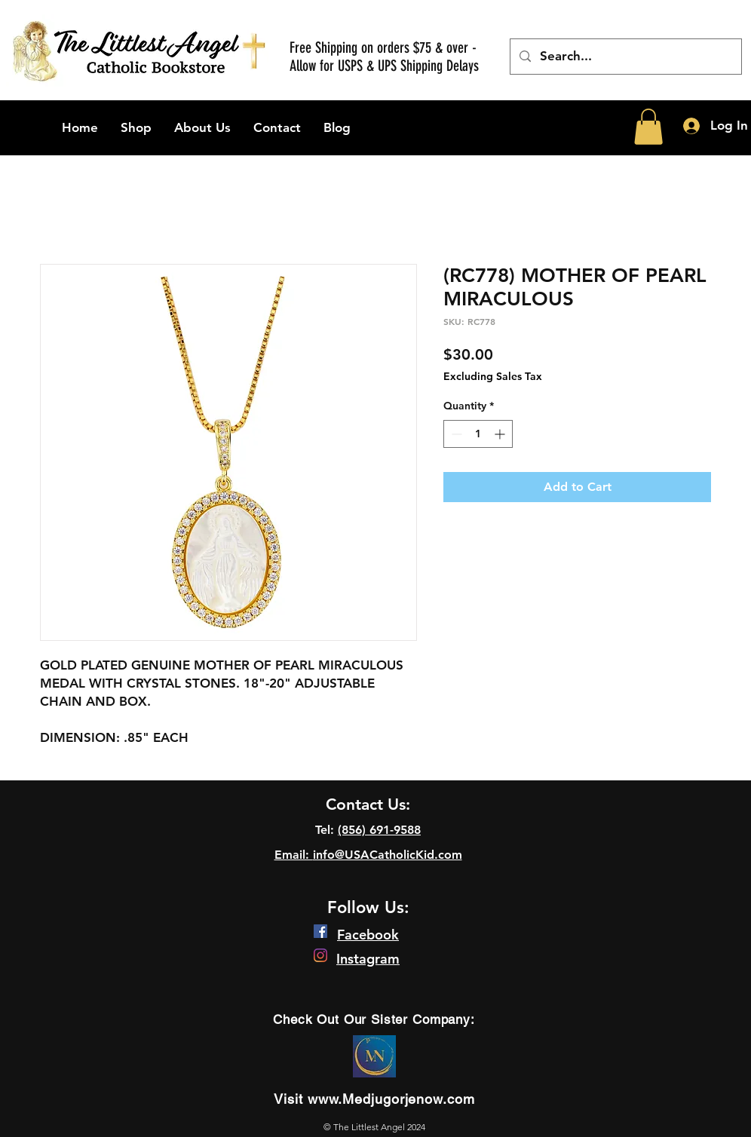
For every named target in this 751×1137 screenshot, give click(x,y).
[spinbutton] (478, 434)
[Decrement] (455, 434)
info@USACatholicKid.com (387, 854)
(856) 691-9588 (379, 830)
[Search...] (625, 56)
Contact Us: (368, 804)
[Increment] (501, 434)
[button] (648, 127)
